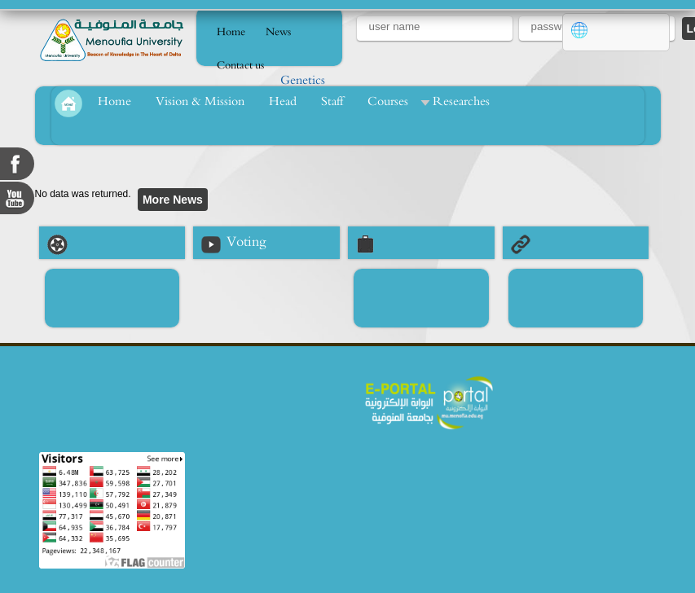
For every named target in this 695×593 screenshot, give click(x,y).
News (278, 32)
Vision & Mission (200, 101)
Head (283, 101)
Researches (461, 101)
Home (231, 32)
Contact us (240, 65)
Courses (387, 101)
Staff (332, 101)
